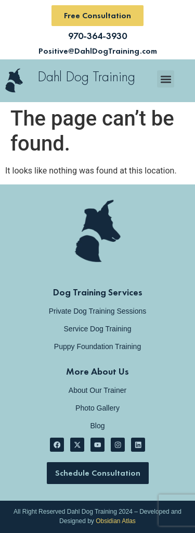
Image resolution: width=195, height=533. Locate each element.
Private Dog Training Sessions (98, 311)
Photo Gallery (97, 408)
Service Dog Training (98, 329)
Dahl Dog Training (86, 76)
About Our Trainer (97, 390)
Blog (97, 426)
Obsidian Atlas (116, 521)
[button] (165, 79)
